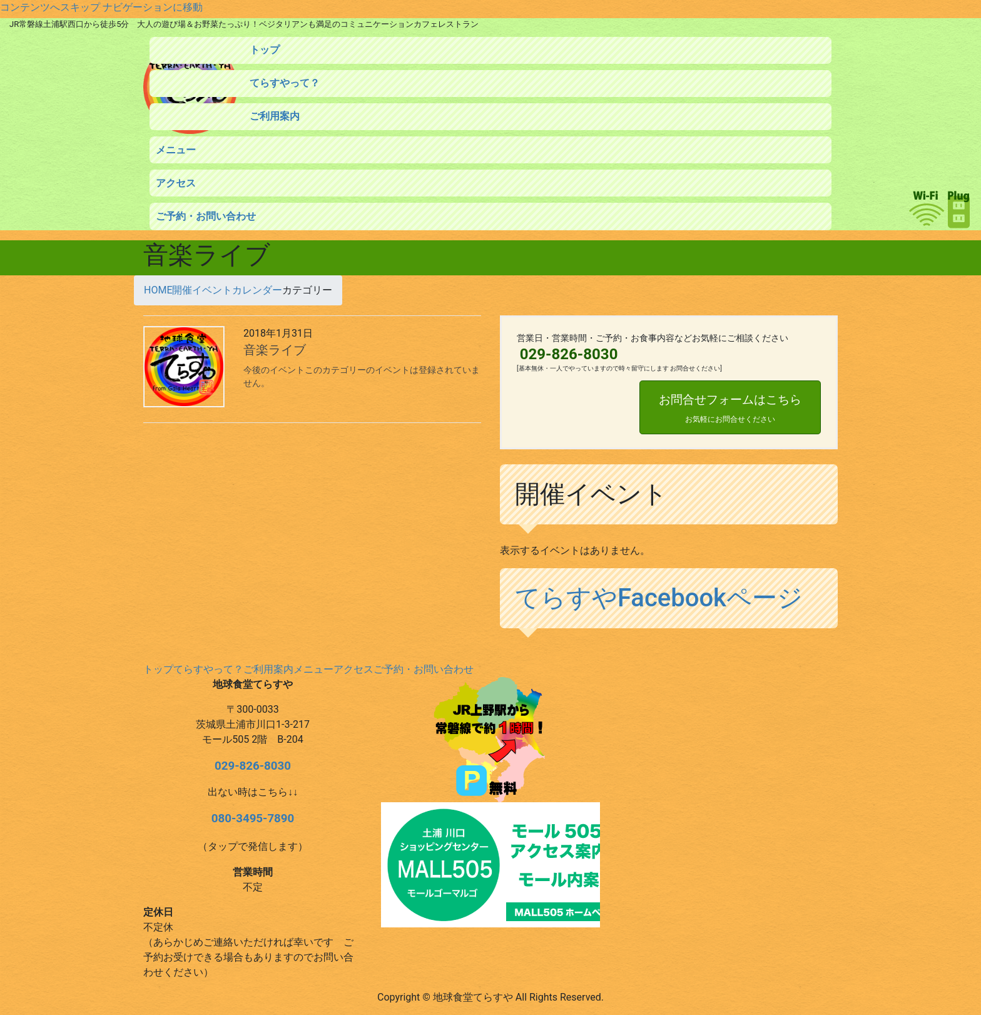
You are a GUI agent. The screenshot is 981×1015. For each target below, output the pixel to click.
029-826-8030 (253, 766)
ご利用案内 (268, 669)
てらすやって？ (208, 669)
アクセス (353, 669)
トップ (158, 669)
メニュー (313, 669)
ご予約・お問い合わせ (424, 669)
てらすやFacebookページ (659, 598)
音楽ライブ (274, 349)
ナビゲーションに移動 (153, 7)
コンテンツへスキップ (50, 7)
